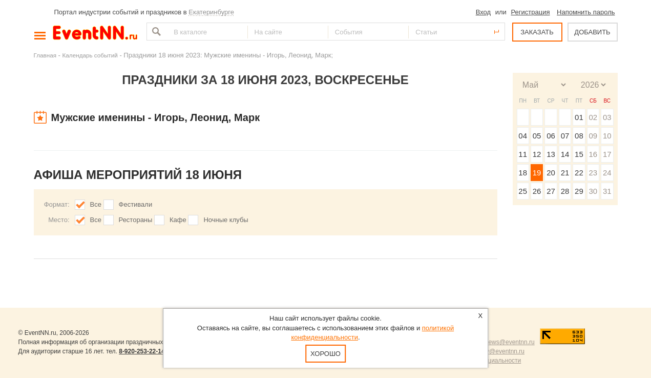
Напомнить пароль (586, 12)
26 (537, 191)
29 (579, 191)
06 (551, 135)
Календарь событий (90, 55)
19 (537, 172)
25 (522, 191)
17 (607, 154)
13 (551, 154)
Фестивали (136, 204)
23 (593, 172)
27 (551, 191)
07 (565, 135)
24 (607, 172)
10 (607, 135)
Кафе (178, 220)
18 (522, 172)
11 (522, 154)
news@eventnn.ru (510, 342)
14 (565, 154)
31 (607, 191)
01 (579, 117)
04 (522, 135)
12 (537, 154)
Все (95, 204)
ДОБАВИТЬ (592, 32)
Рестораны (136, 220)
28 (565, 191)
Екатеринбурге (211, 12)
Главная (45, 55)
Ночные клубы (225, 220)
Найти (155, 31)
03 (607, 117)
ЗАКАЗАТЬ (537, 32)
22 (579, 172)
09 (593, 135)
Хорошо (325, 353)
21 (565, 172)
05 (537, 135)
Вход (483, 12)
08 (579, 135)
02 (593, 117)
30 (593, 191)
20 (551, 172)
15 (579, 154)
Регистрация (530, 12)
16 (593, 154)
